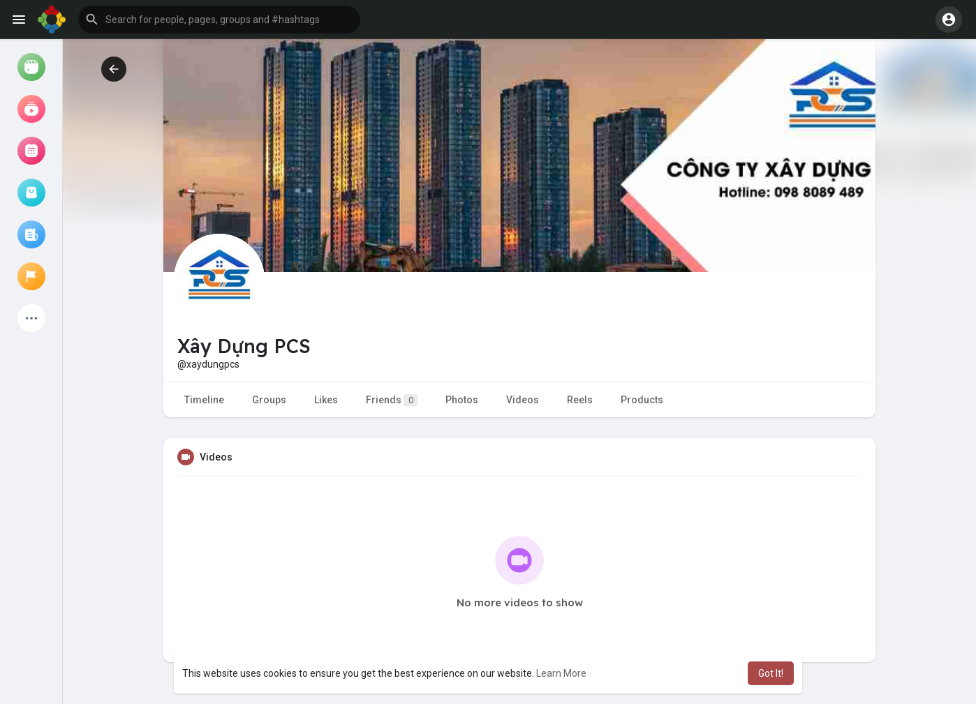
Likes (326, 399)
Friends (391, 400)
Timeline (204, 399)
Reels (580, 399)
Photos (461, 399)
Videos (522, 399)
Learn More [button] (561, 673)
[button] (219, 19)
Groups (269, 399)
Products (642, 399)
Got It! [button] (770, 673)
